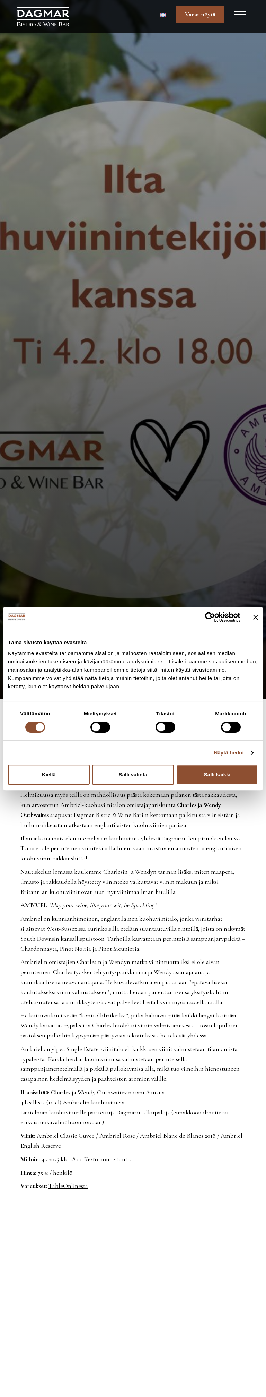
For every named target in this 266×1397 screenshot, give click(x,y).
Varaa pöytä (200, 14)
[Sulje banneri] (255, 617)
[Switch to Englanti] (163, 14)
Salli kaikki (217, 774)
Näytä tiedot (229, 753)
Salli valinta (133, 774)
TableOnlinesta (68, 1186)
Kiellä (49, 774)
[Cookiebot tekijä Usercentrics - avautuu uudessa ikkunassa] (210, 617)
